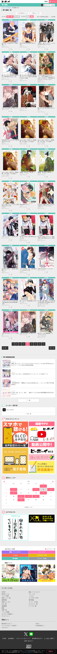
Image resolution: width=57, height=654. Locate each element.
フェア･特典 (5, 596)
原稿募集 (4, 606)
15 (43, 344)
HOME (3, 592)
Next (53, 482)
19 (21, 496)
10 (23, 344)
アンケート (5, 616)
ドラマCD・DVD (42, 555)
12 (31, 344)
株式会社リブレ (6, 623)
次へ (51, 348)
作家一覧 (4, 610)
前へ (6, 348)
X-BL (37, 623)
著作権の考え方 (36, 638)
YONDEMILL (39, 625)
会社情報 (10, 638)
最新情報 (4, 600)
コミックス (42, 552)
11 (27, 344)
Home (3, 7)
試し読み (10, 49)
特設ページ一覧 (6, 598)
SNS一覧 (29, 413)
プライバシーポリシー (27, 652)
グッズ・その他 (41, 558)
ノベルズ (15, 555)
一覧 (29, 400)
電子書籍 (8, 7)
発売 (46, 1)
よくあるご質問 (48, 638)
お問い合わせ (28, 641)
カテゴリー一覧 (50, 549)
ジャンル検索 (5, 612)
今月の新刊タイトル (23, 13)
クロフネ (4, 627)
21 (36, 496)
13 (35, 344)
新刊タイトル (5, 594)
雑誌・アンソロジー (15, 552)
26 (21, 499)
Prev (4, 482)
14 (39, 344)
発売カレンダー (36, 13)
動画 (3, 608)
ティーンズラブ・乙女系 (9, 625)
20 (28, 496)
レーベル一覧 (32, 606)
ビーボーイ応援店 (7, 614)
